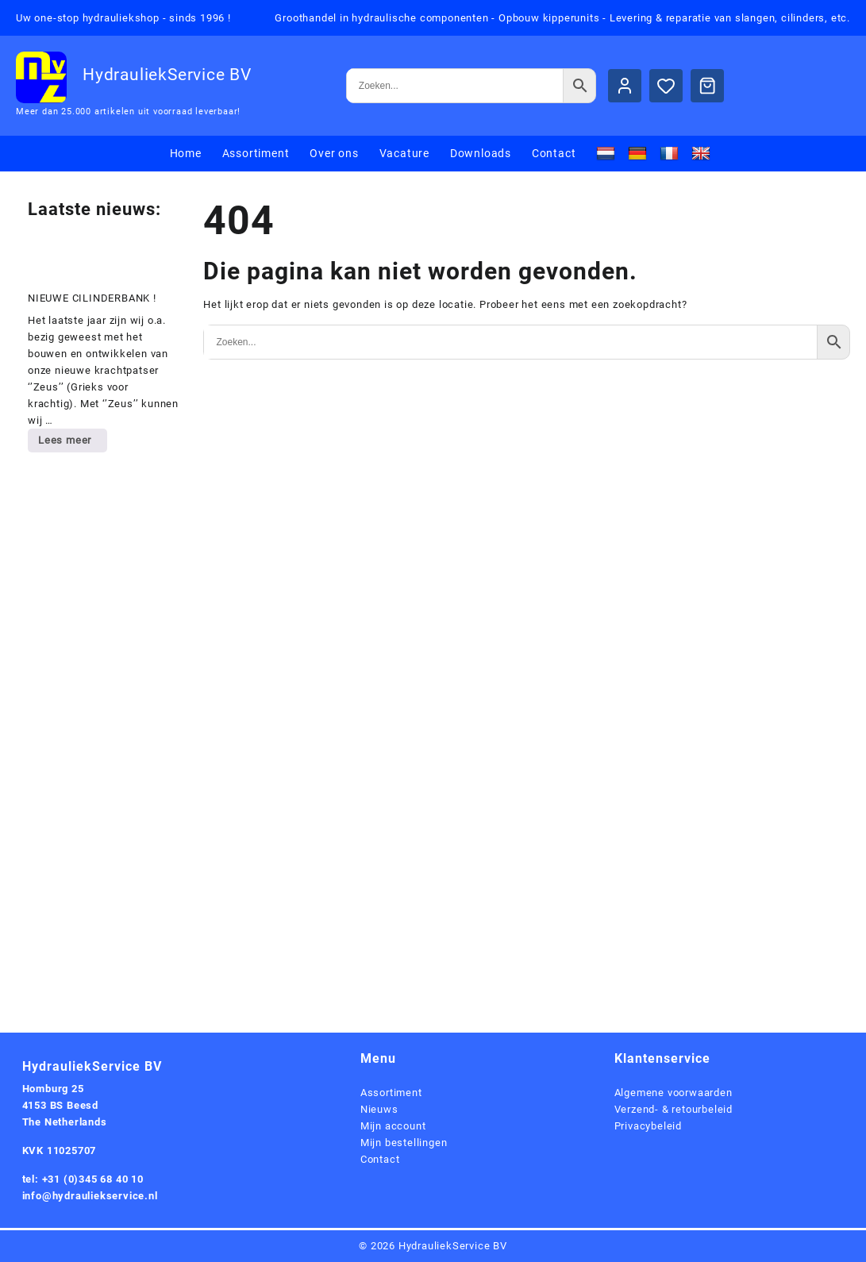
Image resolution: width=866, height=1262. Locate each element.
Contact (380, 1159)
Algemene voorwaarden (673, 1092)
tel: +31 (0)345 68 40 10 (83, 1179)
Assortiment (391, 1092)
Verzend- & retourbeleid (673, 1109)
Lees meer (72, 442)
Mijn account (393, 1126)
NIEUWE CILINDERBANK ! (92, 298)
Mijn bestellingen (404, 1142)
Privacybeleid (648, 1126)
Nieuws (379, 1109)
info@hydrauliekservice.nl (90, 1196)
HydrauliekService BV (167, 74)
